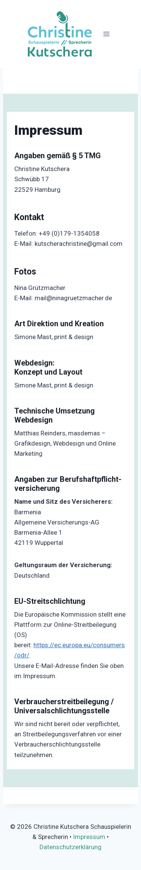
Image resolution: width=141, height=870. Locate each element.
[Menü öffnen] (106, 34)
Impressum (89, 837)
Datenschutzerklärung (70, 847)
